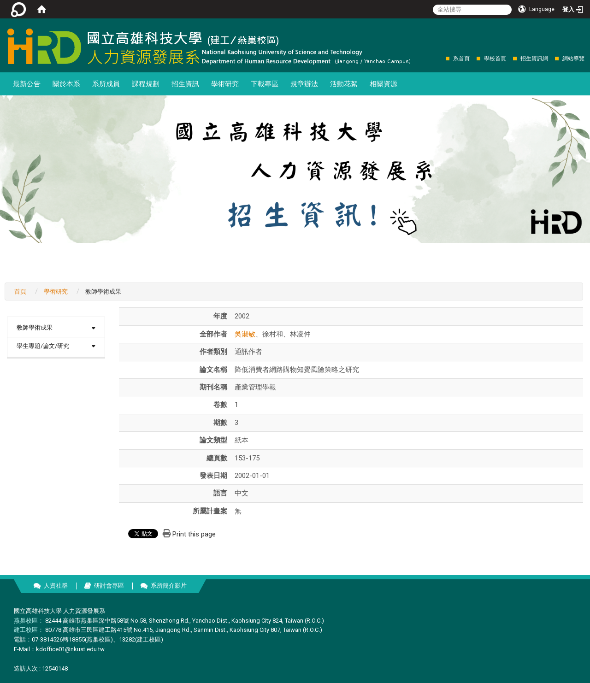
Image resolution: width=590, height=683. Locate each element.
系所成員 (106, 84)
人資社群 (56, 586)
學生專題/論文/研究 (43, 345)
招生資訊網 (534, 58)
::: (441, 58)
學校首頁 (495, 58)
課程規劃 (145, 84)
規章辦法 (304, 84)
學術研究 (225, 84)
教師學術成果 (35, 327)
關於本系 (66, 84)
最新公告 (27, 84)
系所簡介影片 (169, 586)
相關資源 (383, 84)
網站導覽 (573, 58)
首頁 (20, 291)
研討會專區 (109, 586)
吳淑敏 (245, 334)
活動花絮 (344, 84)
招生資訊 (185, 84)
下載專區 (264, 84)
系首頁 (461, 58)
